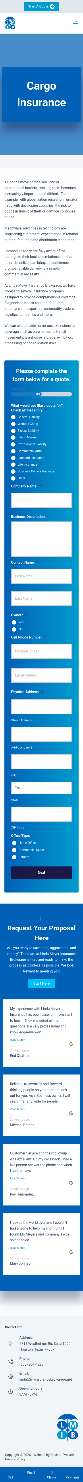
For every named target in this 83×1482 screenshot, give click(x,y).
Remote (24, 856)
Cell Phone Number (28, 637)
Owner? (18, 615)
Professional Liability (32, 444)
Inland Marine (27, 437)
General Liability (29, 417)
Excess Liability (28, 430)
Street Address (21, 720)
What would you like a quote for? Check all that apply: (37, 408)
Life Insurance (27, 464)
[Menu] (75, 23)
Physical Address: (27, 692)
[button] (41, 983)
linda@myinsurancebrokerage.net (45, 1379)
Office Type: (20, 836)
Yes (21, 622)
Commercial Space (31, 849)
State (15, 800)
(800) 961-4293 (31, 1364)
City (14, 775)
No (21, 629)
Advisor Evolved (62, 1455)
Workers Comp (28, 424)
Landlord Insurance (31, 457)
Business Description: (28, 517)
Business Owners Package (36, 471)
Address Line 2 (21, 747)
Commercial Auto (30, 451)
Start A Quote (41, 6)
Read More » (18, 1039)
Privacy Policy (15, 1459)
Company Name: (26, 486)
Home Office (27, 842)
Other (21, 478)
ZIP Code (17, 827)
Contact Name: (24, 562)
